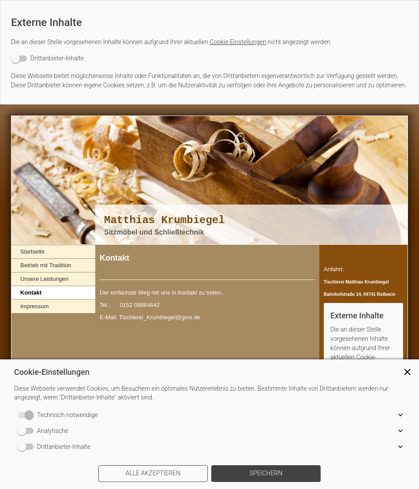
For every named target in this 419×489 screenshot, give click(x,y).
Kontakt (30, 292)
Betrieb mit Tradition (45, 265)
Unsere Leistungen (44, 279)
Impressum (34, 306)
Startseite (32, 251)
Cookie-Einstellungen (238, 41)
